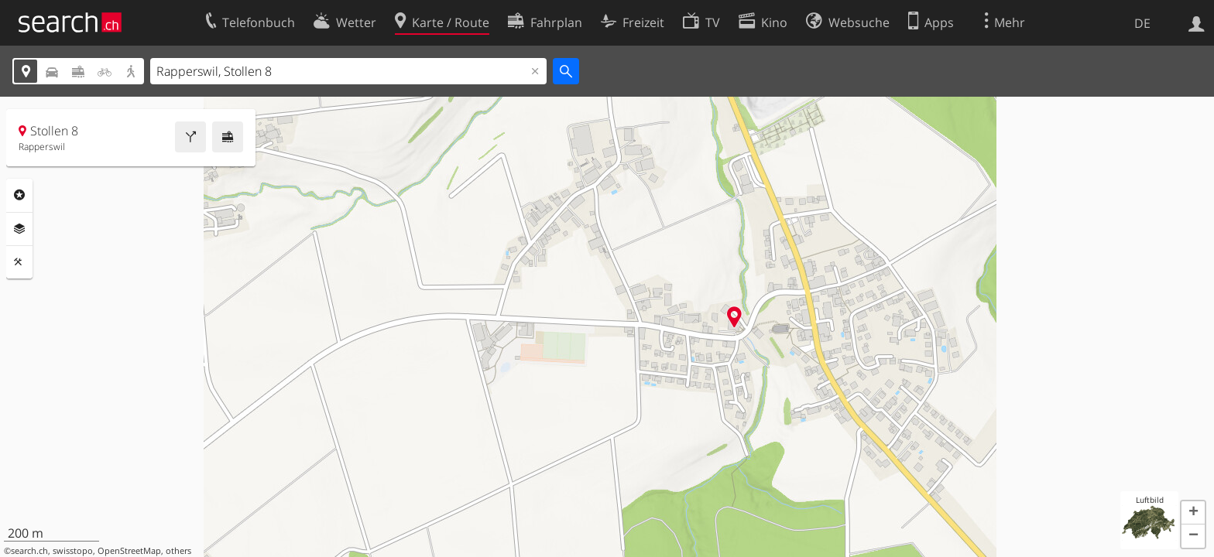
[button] (1193, 513)
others (178, 550)
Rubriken (19, 195)
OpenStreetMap (129, 550)
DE (1142, 23)
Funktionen (19, 262)
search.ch (29, 550)
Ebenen (19, 229)
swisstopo (73, 550)
